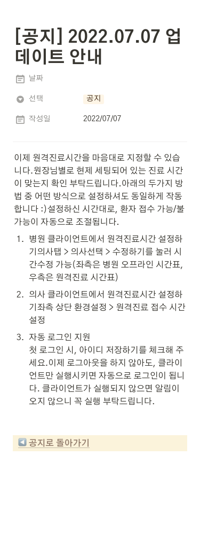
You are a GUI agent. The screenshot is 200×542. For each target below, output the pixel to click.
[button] (93, 99)
